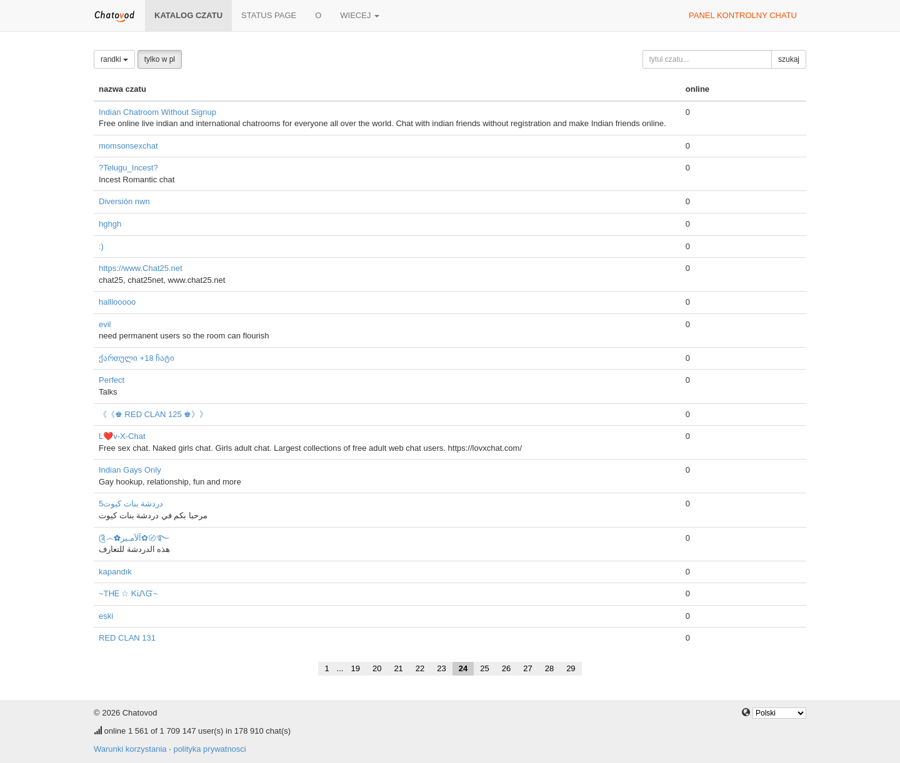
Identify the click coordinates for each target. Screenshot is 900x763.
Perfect (111, 380)
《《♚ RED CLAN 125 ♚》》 (153, 414)
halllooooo (117, 302)
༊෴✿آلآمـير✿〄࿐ (134, 538)
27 (527, 668)
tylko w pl (159, 59)
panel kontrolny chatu (743, 15)
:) (101, 246)
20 (376, 668)
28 (549, 668)
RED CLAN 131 (127, 637)
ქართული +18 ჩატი (136, 358)
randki (114, 59)
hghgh (110, 224)
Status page (268, 15)
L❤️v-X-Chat (122, 436)
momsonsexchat (128, 145)
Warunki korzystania (130, 749)
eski (106, 616)
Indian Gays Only (130, 470)
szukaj (788, 59)
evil (105, 324)
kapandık (115, 571)
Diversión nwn (124, 201)
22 (420, 668)
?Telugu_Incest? (128, 167)
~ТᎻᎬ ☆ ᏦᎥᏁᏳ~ (128, 593)
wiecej (359, 15)
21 (398, 668)
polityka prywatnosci (209, 749)
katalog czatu (188, 15)
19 (355, 668)
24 (463, 668)
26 (506, 668)
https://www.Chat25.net (140, 268)
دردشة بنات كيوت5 (131, 503)
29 (570, 668)
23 (441, 668)
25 (484, 668)
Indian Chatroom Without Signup (157, 112)
